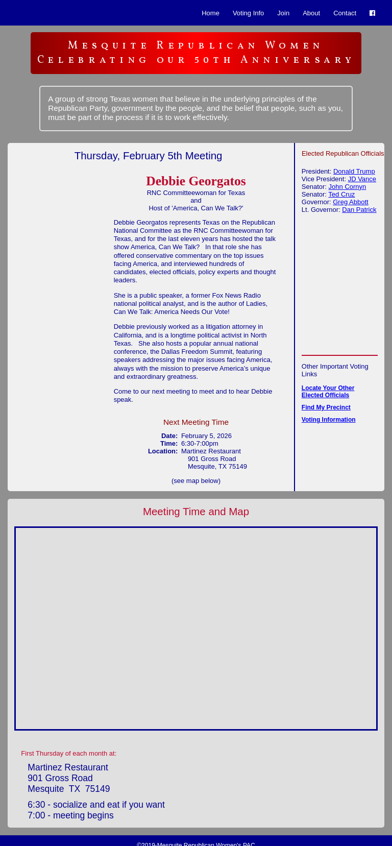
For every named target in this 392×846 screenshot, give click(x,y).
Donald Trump (354, 171)
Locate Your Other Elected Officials (328, 391)
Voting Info (248, 13)
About (311, 13)
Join (283, 13)
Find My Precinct (326, 407)
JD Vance (362, 179)
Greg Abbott (350, 202)
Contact (344, 13)
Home (210, 13)
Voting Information (329, 419)
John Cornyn (347, 186)
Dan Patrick (359, 209)
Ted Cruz (341, 194)
